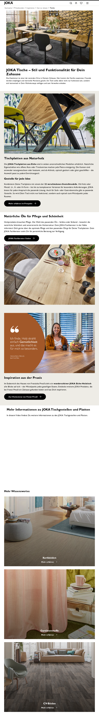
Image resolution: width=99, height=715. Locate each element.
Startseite (8, 8)
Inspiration (30, 8)
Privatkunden (19, 8)
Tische (52, 8)
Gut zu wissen (42, 8)
